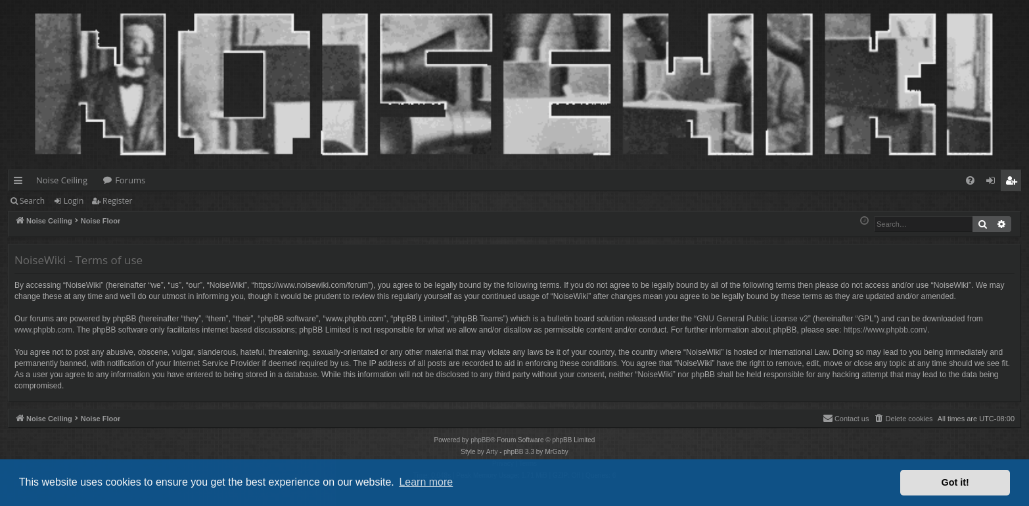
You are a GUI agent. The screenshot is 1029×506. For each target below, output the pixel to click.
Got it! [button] (955, 482)
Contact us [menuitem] (846, 418)
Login (73, 200)
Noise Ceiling (61, 180)
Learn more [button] (426, 482)
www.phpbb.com (43, 329)
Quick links (20, 182)
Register (117, 200)
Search (32, 200)
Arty (492, 451)
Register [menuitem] (1014, 182)
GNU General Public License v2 (752, 318)
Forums (130, 180)
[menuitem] (970, 180)
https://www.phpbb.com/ (885, 329)
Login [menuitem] (993, 182)
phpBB (480, 440)
